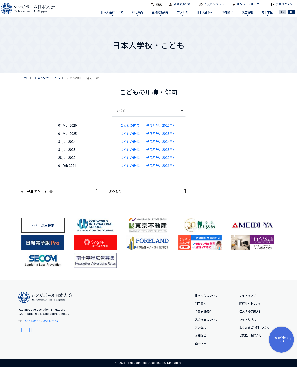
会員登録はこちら (283, 339)
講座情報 (247, 13)
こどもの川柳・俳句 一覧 (83, 78)
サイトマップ (247, 295)
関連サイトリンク (250, 303)
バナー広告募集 (43, 225)
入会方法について (206, 319)
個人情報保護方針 (250, 311)
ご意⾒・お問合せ (250, 335)
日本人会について (111, 13)
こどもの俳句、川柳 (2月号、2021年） (148, 165)
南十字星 (267, 13)
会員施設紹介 (159, 13)
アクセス (181, 13)
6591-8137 (51, 321)
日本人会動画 (204, 12)
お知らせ (227, 13)
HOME (23, 78)
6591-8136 (32, 321)
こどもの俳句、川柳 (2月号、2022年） (148, 157)
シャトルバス (247, 319)
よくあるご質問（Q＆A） (255, 327)
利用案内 (136, 13)
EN (282, 12)
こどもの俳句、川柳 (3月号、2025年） (148, 133)
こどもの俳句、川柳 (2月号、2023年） (148, 149)
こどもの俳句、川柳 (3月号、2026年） (148, 125)
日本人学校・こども (47, 78)
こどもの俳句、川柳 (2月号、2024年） (148, 141)
